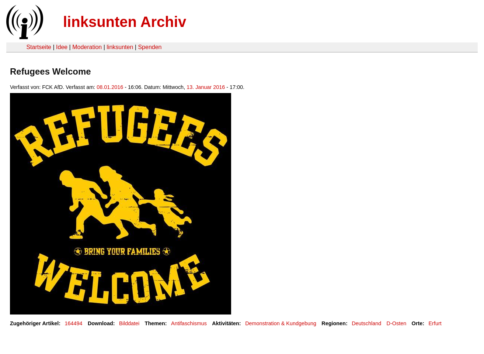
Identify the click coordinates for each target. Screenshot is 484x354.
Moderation (87, 47)
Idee (61, 47)
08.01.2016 (110, 87)
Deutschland (366, 323)
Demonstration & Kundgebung (280, 323)
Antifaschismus (189, 323)
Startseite (38, 47)
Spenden (149, 47)
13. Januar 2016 (206, 87)
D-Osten (397, 323)
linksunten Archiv (124, 22)
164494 (74, 323)
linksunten (120, 47)
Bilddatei (129, 323)
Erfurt (435, 323)
